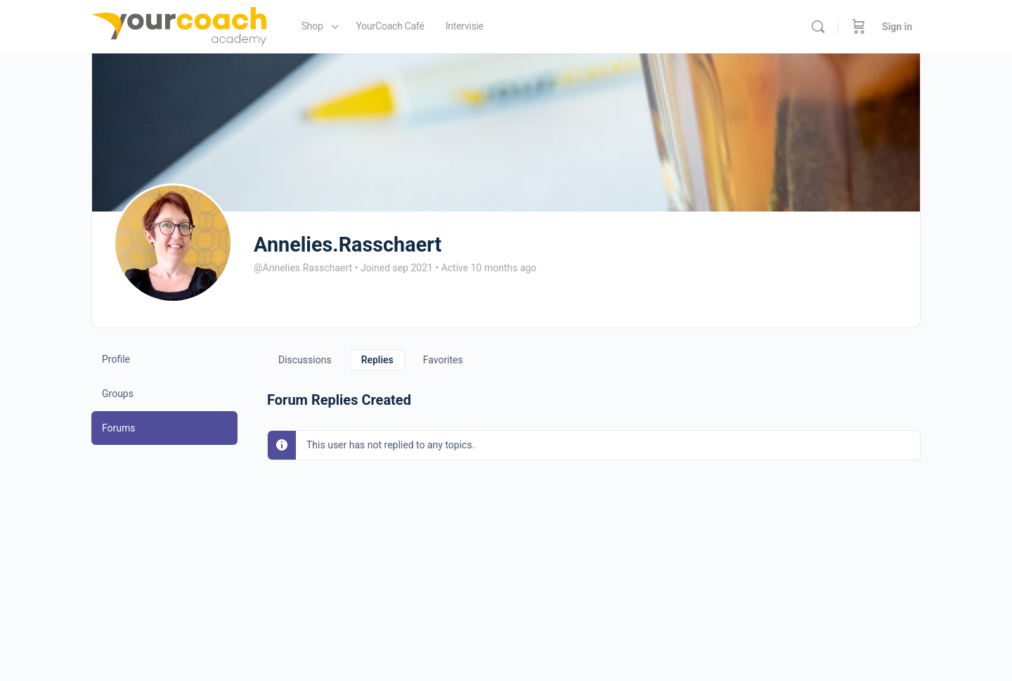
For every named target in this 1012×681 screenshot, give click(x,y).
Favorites (443, 359)
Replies (377, 359)
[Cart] (859, 26)
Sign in (897, 26)
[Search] (818, 26)
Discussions (305, 359)
